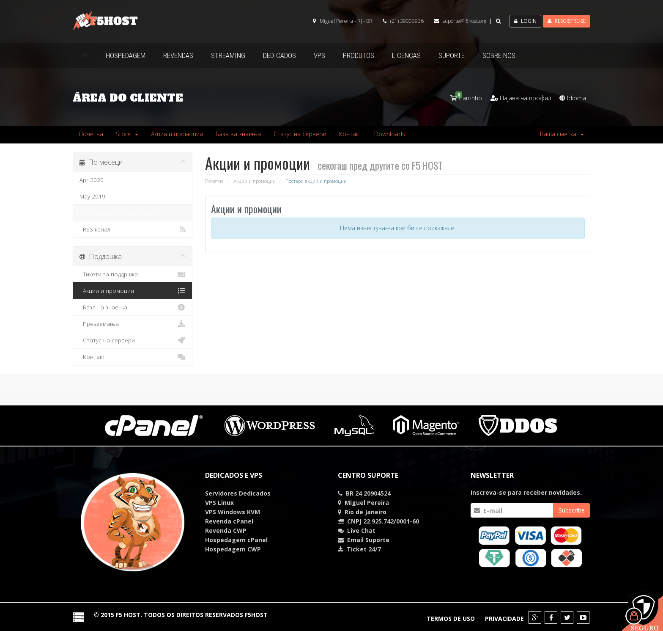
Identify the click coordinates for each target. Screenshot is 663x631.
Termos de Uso (451, 618)
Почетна (91, 134)
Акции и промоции (177, 134)
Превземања (132, 324)
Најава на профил (520, 98)
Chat (361, 530)
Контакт (350, 134)
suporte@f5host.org (464, 21)
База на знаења (238, 134)
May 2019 (92, 196)
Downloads (389, 134)
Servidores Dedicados (238, 493)
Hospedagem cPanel (236, 540)
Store (127, 134)
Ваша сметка (562, 134)
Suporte (377, 540)
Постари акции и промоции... (119, 213)
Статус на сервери (300, 134)
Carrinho (466, 98)
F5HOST (256, 615)
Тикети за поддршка (132, 274)
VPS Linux (219, 503)
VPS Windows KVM (232, 512)
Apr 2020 (91, 180)
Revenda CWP (226, 530)
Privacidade (504, 618)
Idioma (572, 98)
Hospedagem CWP (233, 549)
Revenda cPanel (229, 521)
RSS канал (132, 229)
